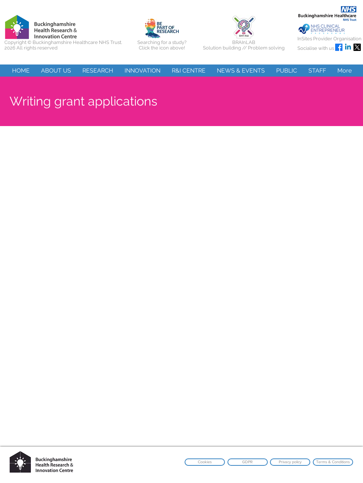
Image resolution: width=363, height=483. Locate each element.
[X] (357, 47)
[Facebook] (338, 47)
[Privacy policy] (290, 462)
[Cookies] (205, 462)
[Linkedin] (348, 47)
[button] (56, 70)
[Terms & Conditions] (333, 462)
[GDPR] (247, 462)
